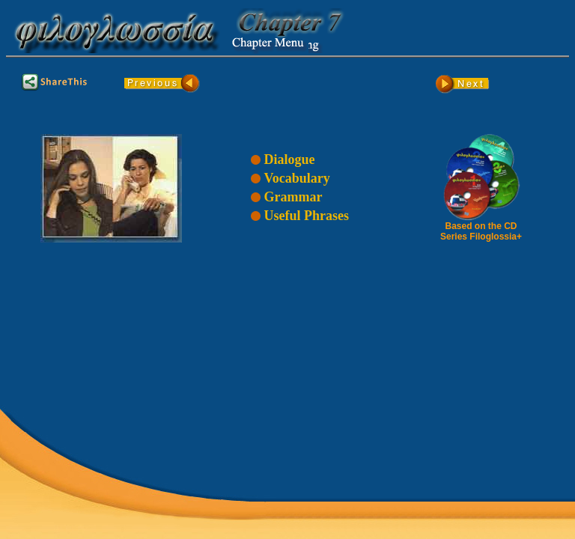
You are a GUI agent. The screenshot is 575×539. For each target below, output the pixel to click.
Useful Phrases (306, 215)
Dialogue (289, 159)
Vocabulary (296, 178)
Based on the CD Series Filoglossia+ (481, 227)
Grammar (293, 196)
